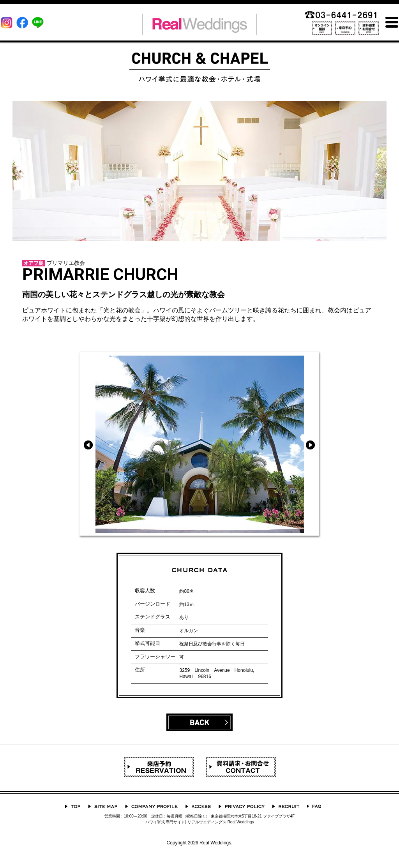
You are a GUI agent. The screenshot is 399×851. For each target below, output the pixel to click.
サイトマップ (102, 806)
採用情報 (285, 806)
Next (310, 444)
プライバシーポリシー (242, 806)
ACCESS (198, 806)
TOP (72, 806)
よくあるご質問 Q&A (314, 806)
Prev (88, 444)
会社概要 (151, 806)
